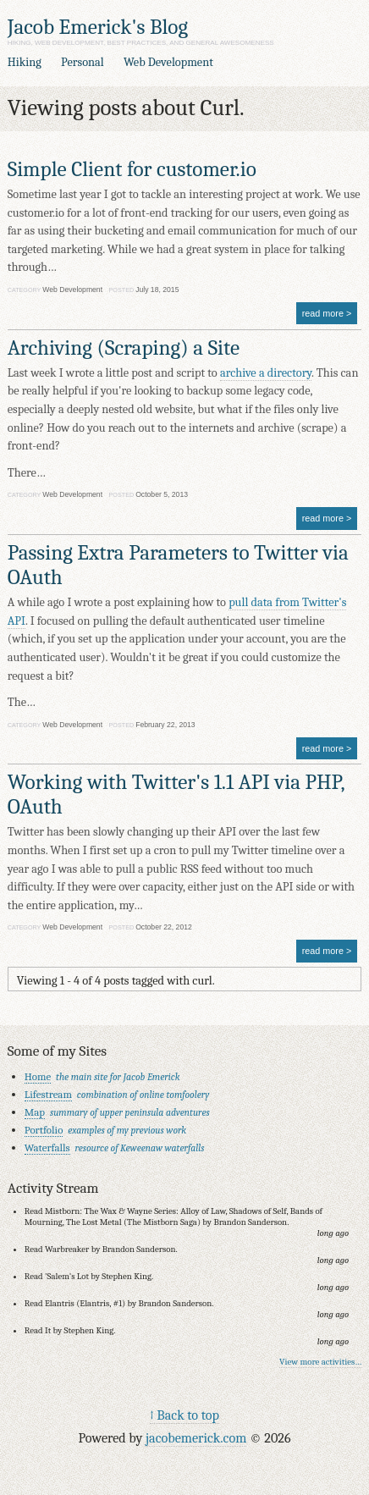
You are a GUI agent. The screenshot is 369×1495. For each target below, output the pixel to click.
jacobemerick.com (196, 1438)
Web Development (168, 62)
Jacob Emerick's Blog (98, 26)
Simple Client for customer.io (132, 169)
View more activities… (320, 1361)
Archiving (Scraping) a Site (124, 347)
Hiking (24, 62)
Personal (82, 62)
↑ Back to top (184, 1415)
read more (323, 313)
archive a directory (265, 373)
